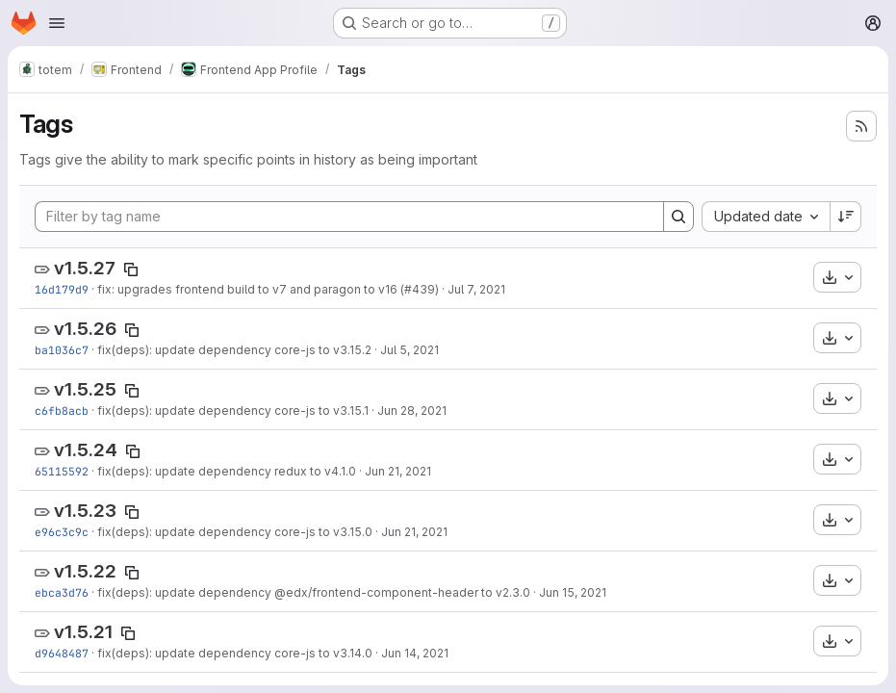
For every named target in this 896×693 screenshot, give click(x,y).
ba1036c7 (62, 350)
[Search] (678, 216)
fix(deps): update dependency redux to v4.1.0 (226, 471)
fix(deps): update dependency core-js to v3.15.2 (234, 350)
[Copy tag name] (130, 269)
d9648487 (62, 653)
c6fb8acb (62, 410)
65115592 (62, 471)
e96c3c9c (62, 532)
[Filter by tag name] (349, 216)
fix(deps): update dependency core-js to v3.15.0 (234, 532)
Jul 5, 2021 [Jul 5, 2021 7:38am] (409, 350)
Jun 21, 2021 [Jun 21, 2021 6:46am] (398, 471)
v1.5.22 (85, 571)
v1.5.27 (84, 268)
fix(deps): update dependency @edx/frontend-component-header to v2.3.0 (313, 592)
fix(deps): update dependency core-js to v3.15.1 (233, 410)
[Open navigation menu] (56, 23)
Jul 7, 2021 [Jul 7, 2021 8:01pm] (476, 289)
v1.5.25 (85, 389)
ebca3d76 (62, 592)
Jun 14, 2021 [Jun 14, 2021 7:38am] (414, 653)
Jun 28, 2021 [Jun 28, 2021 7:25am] (412, 410)
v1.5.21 (83, 632)
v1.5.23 (85, 511)
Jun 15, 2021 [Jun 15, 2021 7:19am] (572, 592)
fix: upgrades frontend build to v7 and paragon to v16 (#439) (268, 289)
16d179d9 (62, 289)
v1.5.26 (85, 329)
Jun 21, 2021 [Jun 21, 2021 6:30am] (414, 532)
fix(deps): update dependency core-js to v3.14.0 (234, 653)
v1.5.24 (85, 450)
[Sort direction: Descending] (846, 216)
